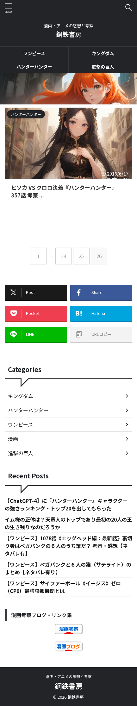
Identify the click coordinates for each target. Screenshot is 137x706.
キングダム (103, 53)
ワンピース (34, 53)
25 (81, 256)
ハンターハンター (34, 66)
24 (63, 256)
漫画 (13, 439)
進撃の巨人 (103, 66)
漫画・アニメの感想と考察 (68, 676)
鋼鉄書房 (68, 34)
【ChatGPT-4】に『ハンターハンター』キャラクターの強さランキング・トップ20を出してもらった (66, 504)
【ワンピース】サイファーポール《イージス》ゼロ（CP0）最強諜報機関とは (63, 587)
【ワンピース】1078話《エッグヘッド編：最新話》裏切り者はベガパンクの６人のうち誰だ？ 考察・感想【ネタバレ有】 (68, 545)
